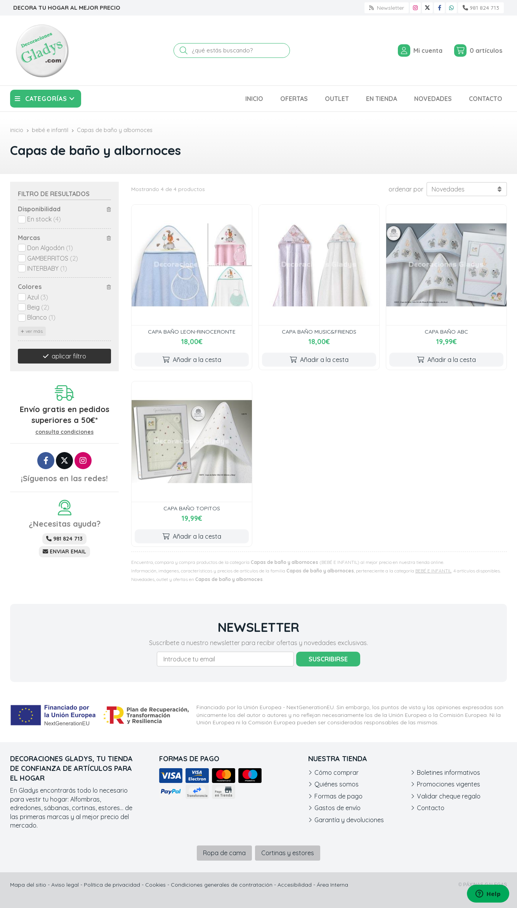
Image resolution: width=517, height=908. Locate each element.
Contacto (430, 808)
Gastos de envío (337, 808)
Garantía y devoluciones (349, 820)
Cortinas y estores (287, 853)
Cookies (155, 884)
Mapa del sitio (28, 884)
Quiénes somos (336, 784)
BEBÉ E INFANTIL (433, 571)
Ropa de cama (224, 853)
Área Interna (332, 884)
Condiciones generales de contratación (221, 884)
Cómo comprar (336, 772)
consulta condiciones (64, 432)
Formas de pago (338, 796)
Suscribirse (328, 659)
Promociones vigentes (448, 784)
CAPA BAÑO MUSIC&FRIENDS (319, 331)
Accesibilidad (295, 884)
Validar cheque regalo (449, 796)
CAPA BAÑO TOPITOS (191, 508)
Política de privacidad (112, 884)
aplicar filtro (69, 356)
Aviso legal (65, 884)
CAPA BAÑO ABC (446, 331)
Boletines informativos (448, 772)
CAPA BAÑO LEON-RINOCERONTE (192, 331)
